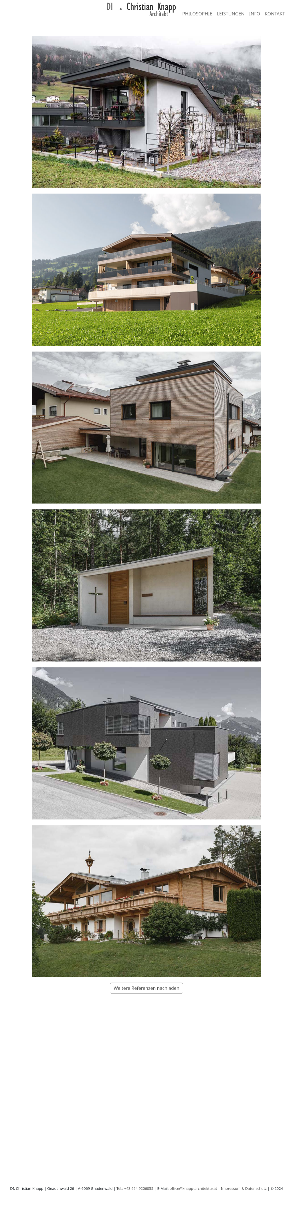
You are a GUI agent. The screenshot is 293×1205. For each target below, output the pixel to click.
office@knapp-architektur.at (193, 1188)
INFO (254, 14)
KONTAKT (275, 14)
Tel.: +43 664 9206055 (134, 1188)
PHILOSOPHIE (197, 14)
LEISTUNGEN (231, 14)
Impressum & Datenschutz (244, 1188)
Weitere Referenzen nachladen (146, 1008)
